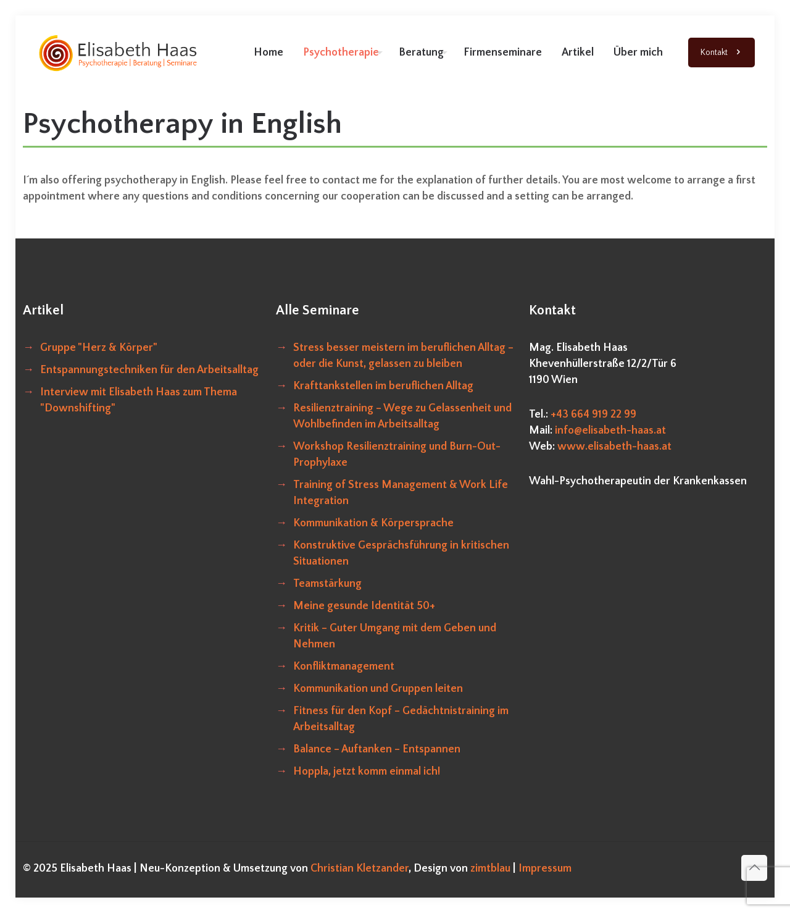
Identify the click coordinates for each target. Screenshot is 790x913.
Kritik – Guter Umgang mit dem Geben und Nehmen (394, 636)
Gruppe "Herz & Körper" (98, 348)
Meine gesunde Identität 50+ (364, 606)
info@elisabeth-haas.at (610, 430)
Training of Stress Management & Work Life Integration (400, 493)
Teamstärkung (327, 584)
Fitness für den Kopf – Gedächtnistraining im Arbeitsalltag (401, 719)
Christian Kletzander (359, 868)
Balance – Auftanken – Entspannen (376, 749)
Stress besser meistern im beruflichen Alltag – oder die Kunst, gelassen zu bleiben (403, 356)
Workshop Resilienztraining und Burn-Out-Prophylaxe (397, 454)
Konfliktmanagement (343, 666)
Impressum (545, 868)
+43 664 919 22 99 (593, 414)
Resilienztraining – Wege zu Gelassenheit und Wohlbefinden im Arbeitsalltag (402, 416)
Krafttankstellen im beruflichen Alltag (383, 386)
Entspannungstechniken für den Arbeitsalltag (149, 370)
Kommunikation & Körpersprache (373, 523)
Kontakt (721, 53)
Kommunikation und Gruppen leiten (378, 689)
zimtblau (491, 868)
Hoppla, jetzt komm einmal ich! (366, 771)
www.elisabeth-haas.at (614, 446)
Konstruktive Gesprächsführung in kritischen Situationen (401, 553)
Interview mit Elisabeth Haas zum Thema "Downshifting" (138, 400)
